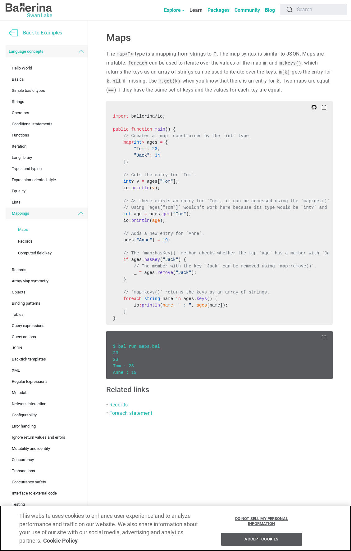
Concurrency (23, 459)
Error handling (24, 426)
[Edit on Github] (314, 107)
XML (16, 370)
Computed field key (35, 253)
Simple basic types (28, 90)
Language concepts (26, 51)
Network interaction (29, 403)
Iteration (19, 146)
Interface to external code (34, 493)
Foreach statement (131, 413)
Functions (20, 135)
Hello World (22, 68)
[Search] (313, 9)
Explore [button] (172, 10)
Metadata (20, 392)
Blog (270, 10)
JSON (17, 348)
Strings (18, 101)
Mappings (20, 213)
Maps (23, 229)
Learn (196, 10)
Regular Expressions (30, 381)
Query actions (24, 336)
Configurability (24, 415)
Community (247, 10)
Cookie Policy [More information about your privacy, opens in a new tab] (60, 541)
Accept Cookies (261, 539)
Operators (20, 112)
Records (25, 241)
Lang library (22, 157)
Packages (218, 10)
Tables (18, 314)
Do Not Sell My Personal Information (261, 521)
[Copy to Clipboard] (324, 107)
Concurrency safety (29, 482)
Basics (18, 79)
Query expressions (28, 325)
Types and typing (27, 168)
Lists (16, 202)
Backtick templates (29, 359)
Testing (18, 504)
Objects (18, 292)
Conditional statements (32, 124)
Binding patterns (26, 303)
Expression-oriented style (34, 179)
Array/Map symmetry (30, 281)
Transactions (23, 470)
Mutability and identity (31, 448)
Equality (18, 191)
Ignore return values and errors (38, 437)
